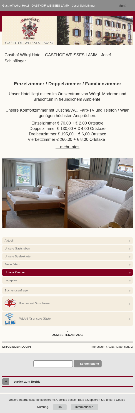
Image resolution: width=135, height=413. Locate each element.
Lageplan (11, 280)
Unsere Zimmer (15, 272)
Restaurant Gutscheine (27, 303)
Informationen (84, 407)
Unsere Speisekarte (17, 256)
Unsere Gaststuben (17, 248)
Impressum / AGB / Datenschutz (112, 346)
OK (60, 407)
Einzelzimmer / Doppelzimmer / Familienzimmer (67, 83)
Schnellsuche (89, 363)
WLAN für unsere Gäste (28, 319)
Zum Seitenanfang (67, 334)
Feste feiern (12, 264)
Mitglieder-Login (16, 346)
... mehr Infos (67, 147)
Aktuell (9, 240)
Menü (122, 5)
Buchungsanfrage (16, 290)
